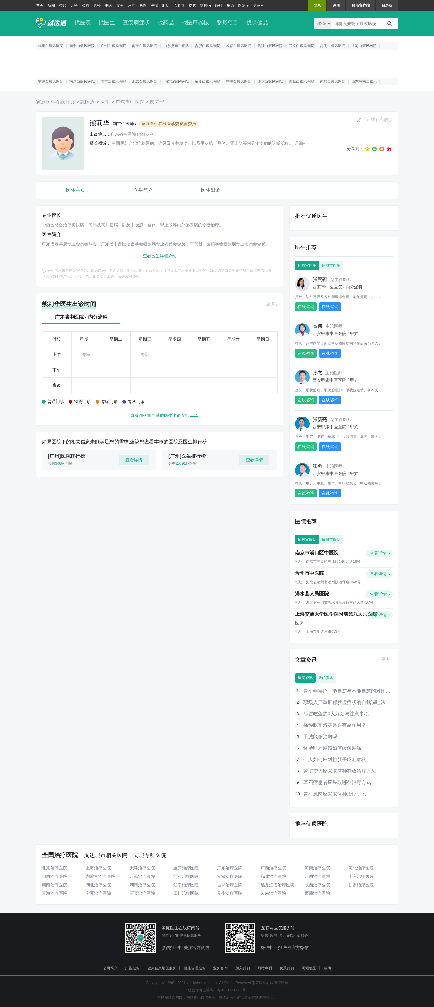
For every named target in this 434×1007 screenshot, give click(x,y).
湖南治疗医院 (142, 884)
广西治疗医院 (273, 868)
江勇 (317, 466)
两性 (142, 5)
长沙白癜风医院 (207, 81)
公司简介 (110, 968)
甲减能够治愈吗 (320, 736)
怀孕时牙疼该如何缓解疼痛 (332, 748)
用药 (230, 5)
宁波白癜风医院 (50, 81)
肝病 (165, 5)
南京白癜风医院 (113, 81)
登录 (317, 5)
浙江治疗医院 (186, 876)
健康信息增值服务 (161, 968)
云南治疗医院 (273, 893)
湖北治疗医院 (98, 884)
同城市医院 (331, 540)
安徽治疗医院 (229, 876)
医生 (105, 101)
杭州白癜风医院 (50, 46)
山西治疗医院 (54, 876)
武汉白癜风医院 (270, 46)
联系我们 (286, 968)
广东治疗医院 (229, 868)
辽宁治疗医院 (186, 884)
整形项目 (227, 23)
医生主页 (75, 190)
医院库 (243, 5)
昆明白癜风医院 (332, 46)
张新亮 (320, 419)
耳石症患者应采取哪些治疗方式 (337, 782)
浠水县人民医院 (312, 593)
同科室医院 (307, 540)
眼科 (218, 5)
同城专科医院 (150, 855)
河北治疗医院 (361, 868)
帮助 (327, 968)
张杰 (317, 372)
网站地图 (309, 968)
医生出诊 (210, 190)
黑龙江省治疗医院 (277, 884)
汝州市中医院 (309, 573)
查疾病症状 (136, 23)
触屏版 (387, 5)
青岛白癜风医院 (301, 81)
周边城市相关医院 (105, 855)
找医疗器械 (195, 23)
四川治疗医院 (186, 893)
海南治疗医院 (317, 868)
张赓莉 (320, 279)
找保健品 (257, 23)
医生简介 (143, 190)
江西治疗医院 (317, 876)
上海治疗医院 (98, 868)
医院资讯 (305, 678)
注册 (336, 5)
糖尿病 (205, 5)
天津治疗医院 (142, 868)
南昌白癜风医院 (82, 81)
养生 (120, 5)
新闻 (51, 5)
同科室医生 (307, 265)
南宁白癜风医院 (82, 46)
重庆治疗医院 (186, 868)
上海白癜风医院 (364, 46)
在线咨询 (305, 306)
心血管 (179, 5)
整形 (62, 5)
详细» (299, 143)
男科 (97, 5)
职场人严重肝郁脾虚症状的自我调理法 (344, 702)
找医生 (107, 23)
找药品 (166, 23)
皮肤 (192, 5)
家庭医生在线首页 (56, 101)
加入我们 (242, 968)
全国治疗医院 (60, 855)
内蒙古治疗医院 (100, 876)
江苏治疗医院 (142, 876)
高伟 (317, 326)
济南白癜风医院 (176, 81)
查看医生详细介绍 (160, 255)
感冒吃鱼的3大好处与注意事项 (336, 713)
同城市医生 (331, 265)
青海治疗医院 (54, 893)
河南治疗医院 (54, 884)
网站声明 (264, 968)
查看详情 (133, 459)
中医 (108, 5)
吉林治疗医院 (229, 884)
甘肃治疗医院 (361, 884)
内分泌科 (145, 134)
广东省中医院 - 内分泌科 (81, 317)
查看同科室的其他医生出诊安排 (159, 415)
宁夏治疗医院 (98, 893)
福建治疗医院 (273, 876)
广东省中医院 (130, 101)
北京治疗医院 (54, 868)
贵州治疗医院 (229, 893)
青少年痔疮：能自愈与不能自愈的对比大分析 (351, 690)
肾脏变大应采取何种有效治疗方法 (339, 770)
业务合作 (220, 968)
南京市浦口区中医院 (316, 552)
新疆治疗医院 (142, 893)
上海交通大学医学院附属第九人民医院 (336, 614)
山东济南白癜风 (176, 46)
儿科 (74, 5)
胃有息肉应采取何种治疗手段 (334, 793)
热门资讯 (326, 678)
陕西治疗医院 (317, 884)
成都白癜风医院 (238, 46)
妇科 (85, 5)
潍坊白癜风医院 (270, 81)
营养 (131, 5)
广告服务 (132, 968)
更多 (258, 5)
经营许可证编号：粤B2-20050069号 (217, 990)
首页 (39, 5)
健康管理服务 (195, 968)
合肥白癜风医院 (207, 46)
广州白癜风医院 (113, 46)
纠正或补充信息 (377, 119)
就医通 (88, 101)
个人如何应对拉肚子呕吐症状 (334, 759)
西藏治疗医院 (317, 893)
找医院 (82, 23)
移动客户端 (361, 5)
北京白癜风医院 (144, 81)
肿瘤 (154, 5)
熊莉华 (157, 101)
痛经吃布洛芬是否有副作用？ (334, 725)
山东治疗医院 (361, 876)
